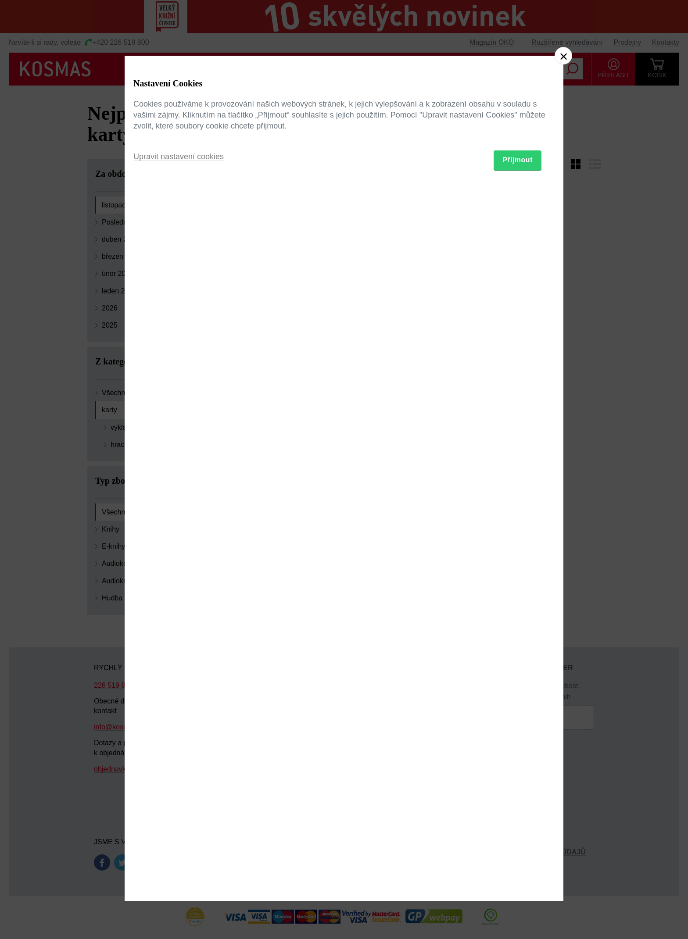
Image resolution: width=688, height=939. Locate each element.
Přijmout (517, 520)
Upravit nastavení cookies (178, 517)
